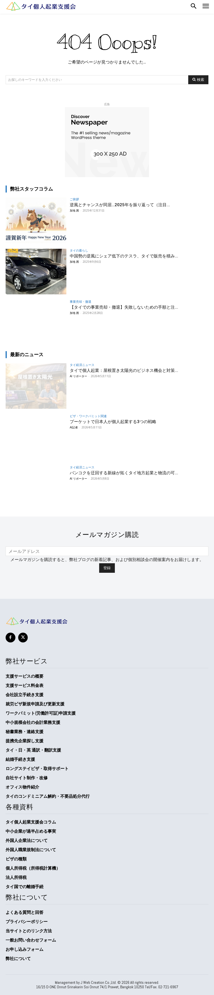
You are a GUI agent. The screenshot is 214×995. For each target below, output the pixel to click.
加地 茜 (74, 210)
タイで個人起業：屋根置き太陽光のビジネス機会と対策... (124, 370)
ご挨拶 (74, 199)
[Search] (198, 79)
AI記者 (74, 427)
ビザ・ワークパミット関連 (88, 415)
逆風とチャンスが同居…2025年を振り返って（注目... (120, 204)
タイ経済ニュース (82, 364)
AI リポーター (78, 376)
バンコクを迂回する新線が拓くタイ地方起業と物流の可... (124, 472)
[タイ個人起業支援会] (107, 621)
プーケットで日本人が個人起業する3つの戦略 (113, 421)
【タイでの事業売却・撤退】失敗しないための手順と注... (124, 307)
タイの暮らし (79, 250)
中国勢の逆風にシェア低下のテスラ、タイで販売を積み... (124, 256)
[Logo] (41, 6)
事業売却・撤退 (80, 301)
